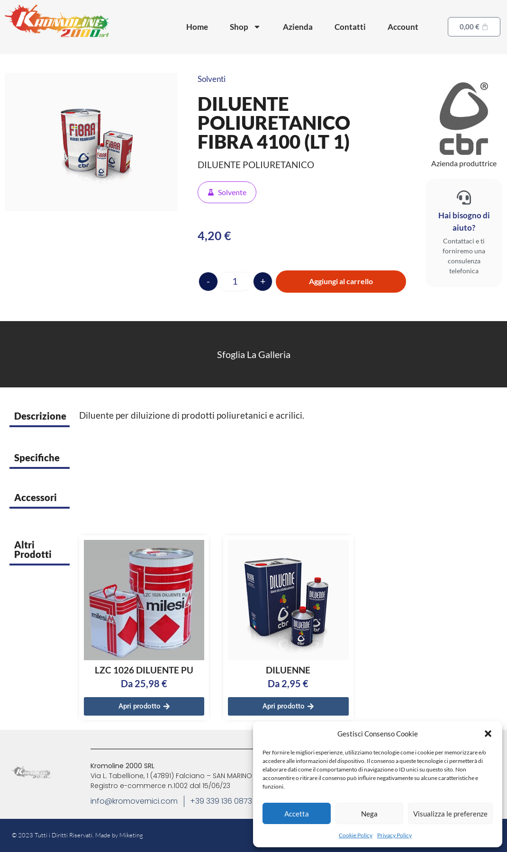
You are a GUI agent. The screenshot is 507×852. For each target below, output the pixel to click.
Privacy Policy (394, 835)
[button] (488, 733)
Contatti (350, 27)
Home (197, 27)
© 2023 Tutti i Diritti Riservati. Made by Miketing (77, 835)
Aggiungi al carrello (341, 281)
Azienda (298, 27)
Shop (245, 27)
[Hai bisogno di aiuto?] (464, 197)
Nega (369, 813)
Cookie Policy (355, 835)
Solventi (212, 79)
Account (403, 27)
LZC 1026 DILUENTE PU (144, 669)
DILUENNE (288, 669)
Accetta (296, 813)
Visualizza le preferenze (450, 813)
